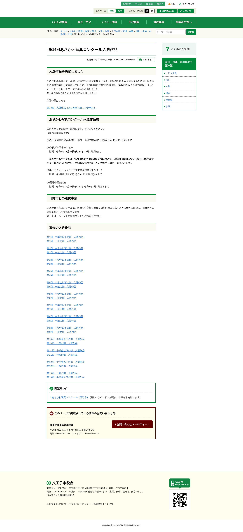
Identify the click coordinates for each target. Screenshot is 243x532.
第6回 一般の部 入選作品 (61, 298)
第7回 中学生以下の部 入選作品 (65, 305)
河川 (69, 34)
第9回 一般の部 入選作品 (61, 332)
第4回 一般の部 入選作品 (61, 275)
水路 (168, 86)
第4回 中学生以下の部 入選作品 (65, 271)
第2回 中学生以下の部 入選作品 (65, 248)
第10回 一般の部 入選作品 (62, 343)
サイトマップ (188, 4)
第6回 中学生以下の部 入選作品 (65, 294)
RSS (173, 4)
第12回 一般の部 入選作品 (62, 366)
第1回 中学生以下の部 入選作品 (65, 237)
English (122, 4)
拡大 (120, 11)
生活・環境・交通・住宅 (97, 31)
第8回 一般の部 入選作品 (61, 320)
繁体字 (159, 4)
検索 (191, 31)
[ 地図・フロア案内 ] (118, 488)
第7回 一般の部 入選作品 (61, 309)
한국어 (134, 4)
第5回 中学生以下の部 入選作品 (65, 282)
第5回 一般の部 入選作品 (61, 286)
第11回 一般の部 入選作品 (62, 354)
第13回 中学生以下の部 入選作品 (65, 377)
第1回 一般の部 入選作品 (61, 241)
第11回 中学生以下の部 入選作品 (65, 350)
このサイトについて (56, 504)
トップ (64, 31)
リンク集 (109, 504)
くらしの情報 (76, 31)
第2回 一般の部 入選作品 (61, 252)
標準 (112, 11)
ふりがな (187, 11)
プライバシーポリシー (80, 504)
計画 (168, 106)
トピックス (171, 73)
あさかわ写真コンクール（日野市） (70, 397)
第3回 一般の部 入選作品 (61, 263)
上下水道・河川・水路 (122, 31)
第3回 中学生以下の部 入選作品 (65, 259)
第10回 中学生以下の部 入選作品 (65, 339)
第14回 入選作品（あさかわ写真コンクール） (71, 107)
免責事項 (97, 504)
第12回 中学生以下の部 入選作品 (65, 362)
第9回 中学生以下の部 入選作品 (65, 327)
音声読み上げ (168, 11)
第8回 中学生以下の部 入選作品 (65, 316)
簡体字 (147, 4)
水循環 (169, 100)
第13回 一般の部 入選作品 (62, 373)
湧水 (168, 93)
